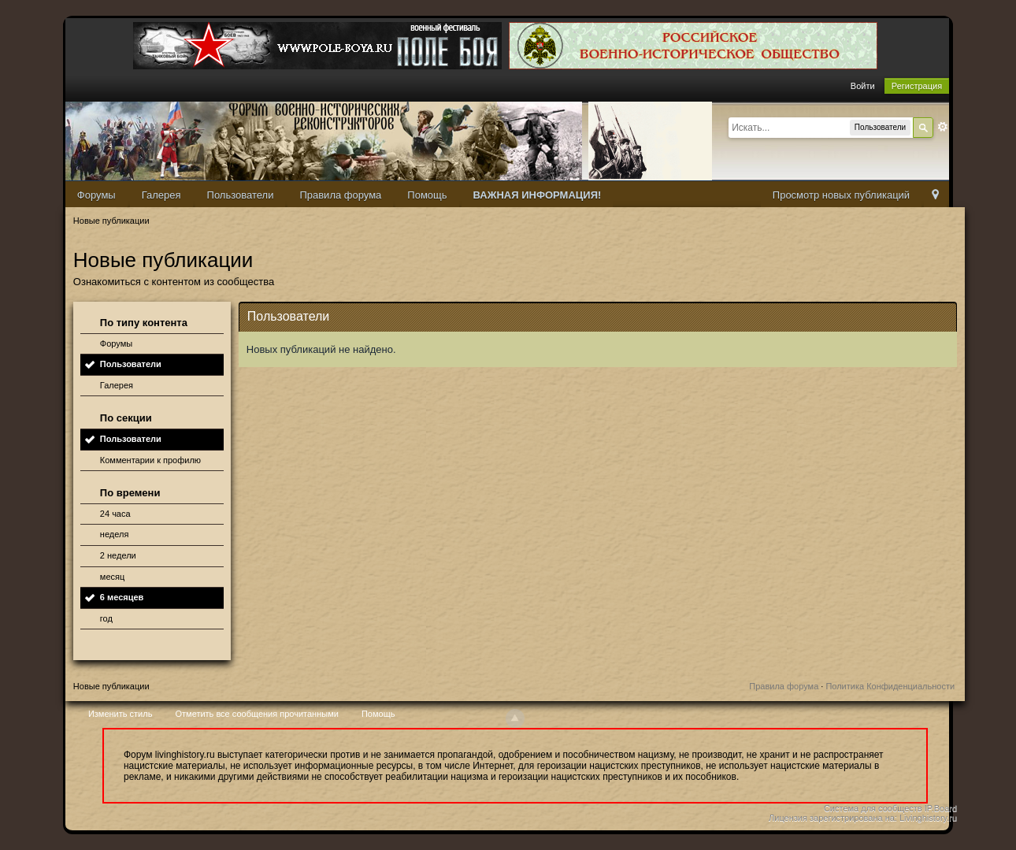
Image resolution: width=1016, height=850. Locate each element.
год (106, 618)
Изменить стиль (120, 713)
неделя (114, 534)
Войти (863, 86)
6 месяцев (121, 597)
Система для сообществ (873, 808)
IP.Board (941, 808)
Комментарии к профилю (150, 460)
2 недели (118, 555)
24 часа (115, 513)
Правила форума (340, 195)
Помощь (427, 195)
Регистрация (917, 86)
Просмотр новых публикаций (841, 195)
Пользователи (240, 195)
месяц (112, 576)
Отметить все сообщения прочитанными (256, 713)
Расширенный (942, 127)
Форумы (96, 195)
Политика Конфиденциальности (890, 686)
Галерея (161, 195)
